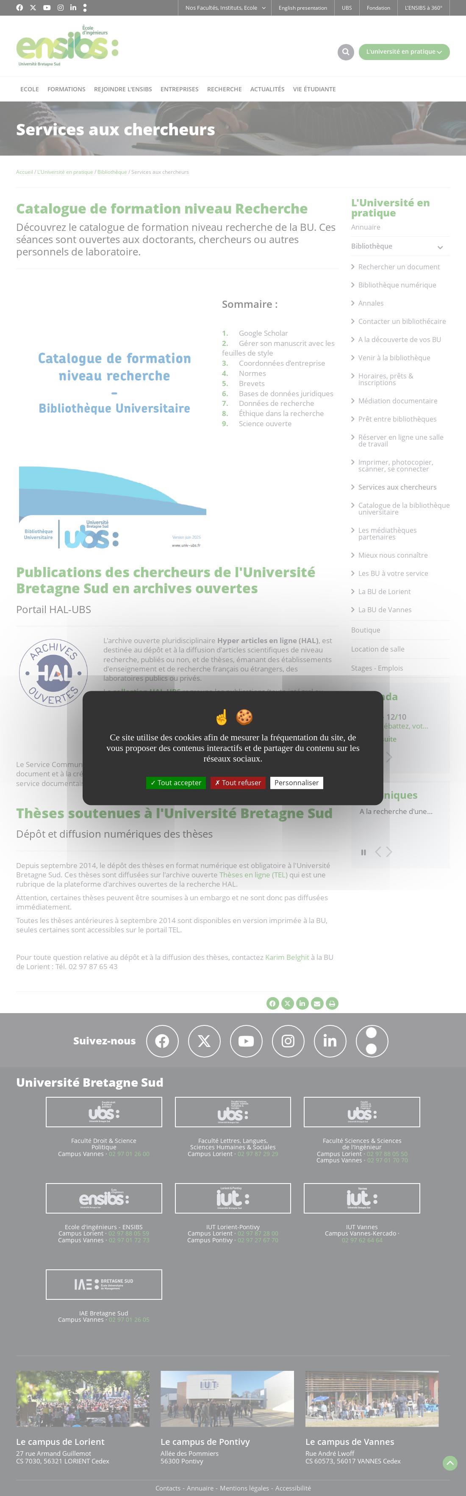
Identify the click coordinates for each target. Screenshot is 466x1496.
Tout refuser (238, 782)
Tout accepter (176, 782)
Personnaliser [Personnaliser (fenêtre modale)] (297, 782)
